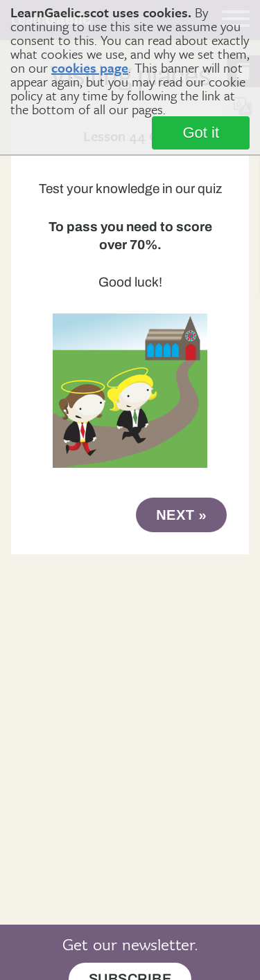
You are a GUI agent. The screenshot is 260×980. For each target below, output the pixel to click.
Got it (200, 132)
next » (181, 515)
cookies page (89, 67)
